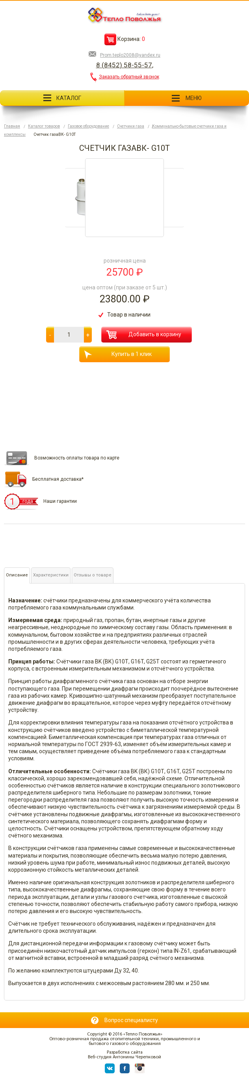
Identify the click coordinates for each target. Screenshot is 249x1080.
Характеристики (51, 575)
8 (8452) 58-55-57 (124, 65)
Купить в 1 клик (118, 354)
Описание (17, 575)
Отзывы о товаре (92, 575)
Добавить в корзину (143, 334)
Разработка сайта (125, 1052)
